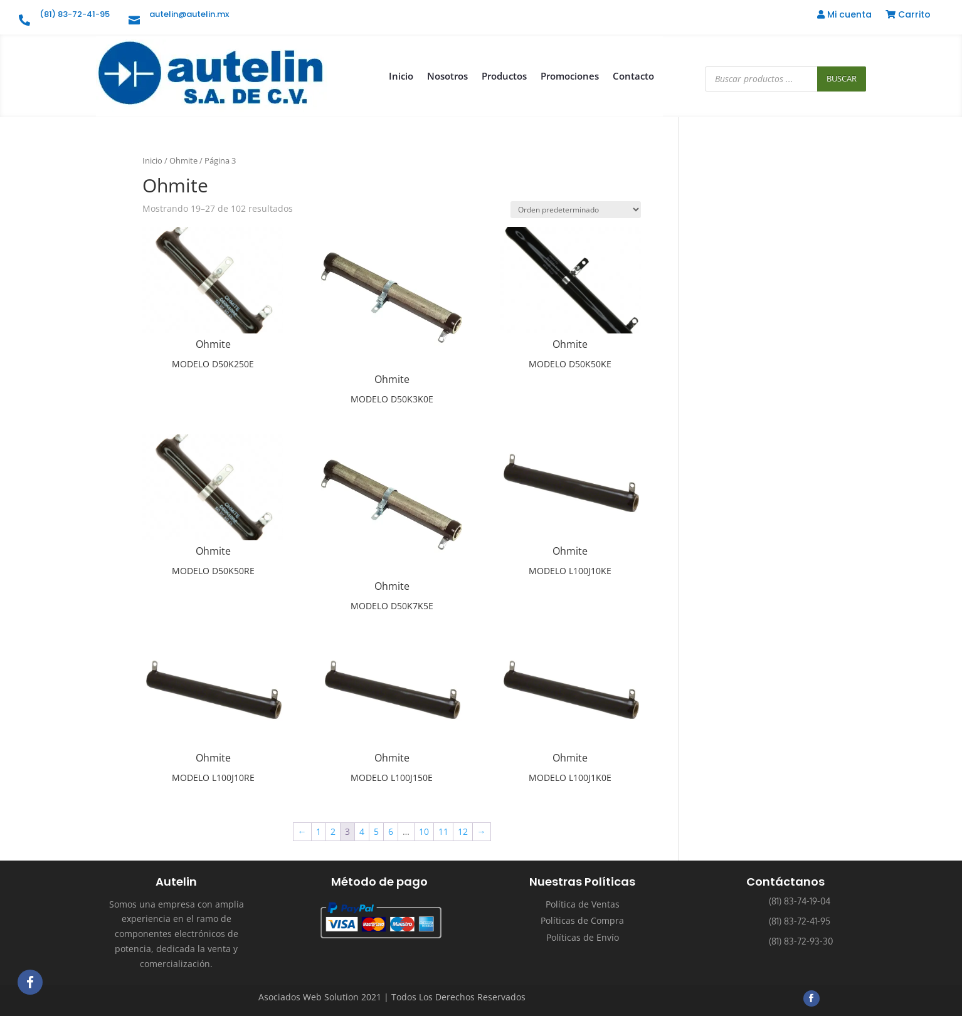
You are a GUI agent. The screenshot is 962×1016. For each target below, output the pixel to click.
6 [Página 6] (390, 831)
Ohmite (183, 160)
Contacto (633, 76)
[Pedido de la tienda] (575, 209)
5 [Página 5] (376, 831)
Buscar (842, 78)
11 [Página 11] (443, 831)
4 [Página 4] (361, 831)
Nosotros (447, 76)
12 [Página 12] (463, 831)
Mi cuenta (844, 15)
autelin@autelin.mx (189, 14)
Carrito (908, 15)
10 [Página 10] (424, 831)
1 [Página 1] (318, 831)
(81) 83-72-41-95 (75, 14)
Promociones (570, 76)
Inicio (401, 76)
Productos (504, 76)
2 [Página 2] (333, 831)
